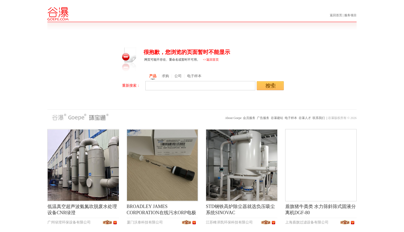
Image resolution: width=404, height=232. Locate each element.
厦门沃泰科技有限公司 (145, 222)
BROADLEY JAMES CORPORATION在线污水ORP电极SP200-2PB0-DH (161, 212)
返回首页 (336, 15)
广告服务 (263, 118)
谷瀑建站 (277, 118)
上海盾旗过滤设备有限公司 (307, 222)
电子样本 (291, 118)
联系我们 (319, 118)
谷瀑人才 (305, 118)
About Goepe (233, 118)
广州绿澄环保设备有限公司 (69, 222)
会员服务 (249, 118)
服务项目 (350, 15)
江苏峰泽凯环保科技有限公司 (229, 222)
